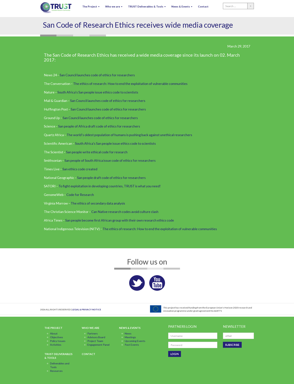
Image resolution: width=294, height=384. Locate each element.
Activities (55, 344)
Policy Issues (57, 340)
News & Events (181, 6)
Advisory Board (96, 337)
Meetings (130, 337)
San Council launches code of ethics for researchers (97, 75)
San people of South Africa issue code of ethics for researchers (110, 160)
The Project (91, 6)
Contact (203, 6)
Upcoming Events (135, 340)
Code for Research (80, 195)
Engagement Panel (98, 344)
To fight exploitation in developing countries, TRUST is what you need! (109, 186)
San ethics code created (79, 169)
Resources (56, 370)
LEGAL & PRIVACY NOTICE (86, 309)
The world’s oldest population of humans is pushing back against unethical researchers (129, 135)
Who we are (113, 6)
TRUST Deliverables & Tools (147, 6)
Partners (92, 333)
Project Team (95, 340)
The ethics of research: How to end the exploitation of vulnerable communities (130, 84)
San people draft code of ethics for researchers (111, 178)
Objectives (56, 337)
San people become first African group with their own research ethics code (119, 220)
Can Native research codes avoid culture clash (124, 212)
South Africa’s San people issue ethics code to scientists (97, 92)
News (128, 333)
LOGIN (174, 353)
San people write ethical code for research (97, 152)
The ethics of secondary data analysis (98, 203)
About (54, 333)
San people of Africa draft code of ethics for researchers (99, 126)
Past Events (132, 344)
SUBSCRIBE (232, 344)
